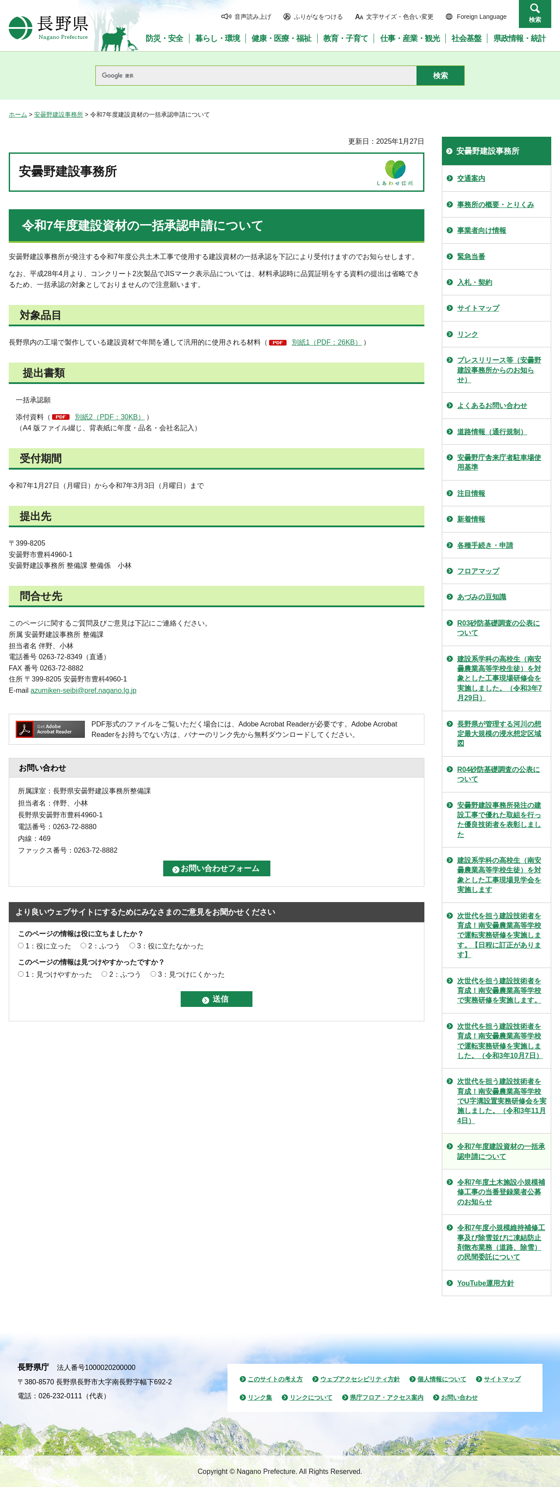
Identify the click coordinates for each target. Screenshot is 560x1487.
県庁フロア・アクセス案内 (387, 1397)
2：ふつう (104, 946)
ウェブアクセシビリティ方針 (360, 1379)
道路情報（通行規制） (492, 432)
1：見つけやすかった (58, 974)
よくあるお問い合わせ (492, 405)
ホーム (18, 114)
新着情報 (471, 519)
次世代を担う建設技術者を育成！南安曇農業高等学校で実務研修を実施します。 (499, 990)
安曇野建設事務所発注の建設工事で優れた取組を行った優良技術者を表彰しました (499, 820)
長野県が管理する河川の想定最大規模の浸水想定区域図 (499, 733)
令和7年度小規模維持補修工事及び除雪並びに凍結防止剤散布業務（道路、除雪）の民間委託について (501, 1242)
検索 (535, 19)
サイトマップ (478, 308)
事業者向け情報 (481, 230)
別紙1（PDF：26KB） (327, 342)
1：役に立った (48, 946)
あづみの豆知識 (481, 597)
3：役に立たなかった (170, 946)
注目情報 (471, 493)
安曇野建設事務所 (58, 114)
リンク (467, 334)
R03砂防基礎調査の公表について (498, 627)
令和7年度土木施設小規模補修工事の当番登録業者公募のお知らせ (501, 1192)
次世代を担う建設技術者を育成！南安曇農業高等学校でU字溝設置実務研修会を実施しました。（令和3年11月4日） (501, 1101)
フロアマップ (478, 571)
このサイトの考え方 (275, 1379)
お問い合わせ (459, 1397)
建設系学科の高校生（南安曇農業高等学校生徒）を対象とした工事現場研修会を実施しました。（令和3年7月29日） (499, 678)
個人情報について (441, 1379)
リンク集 (260, 1397)
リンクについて (311, 1397)
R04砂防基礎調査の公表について (498, 774)
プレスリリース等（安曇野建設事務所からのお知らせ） (499, 370)
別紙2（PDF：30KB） (110, 417)
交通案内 (471, 178)
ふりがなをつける (318, 16)
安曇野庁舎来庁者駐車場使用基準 (499, 462)
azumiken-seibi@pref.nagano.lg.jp (83, 690)
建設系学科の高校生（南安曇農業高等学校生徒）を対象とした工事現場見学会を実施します (499, 875)
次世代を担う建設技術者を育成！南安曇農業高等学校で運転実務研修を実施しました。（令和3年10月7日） (500, 1041)
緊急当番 (471, 256)
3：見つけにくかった (191, 974)
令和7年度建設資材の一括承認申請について (501, 1151)
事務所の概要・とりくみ (495, 204)
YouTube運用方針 (485, 1283)
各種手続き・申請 (485, 545)
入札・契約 (474, 282)
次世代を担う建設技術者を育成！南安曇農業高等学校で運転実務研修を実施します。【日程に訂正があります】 (499, 935)
